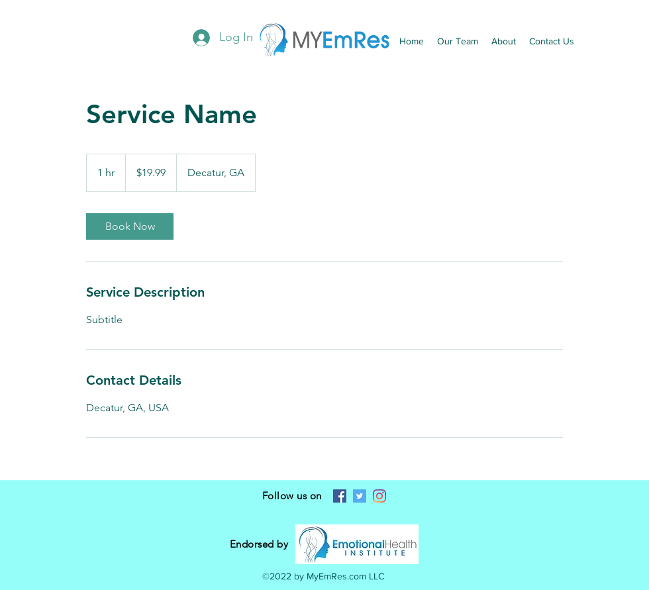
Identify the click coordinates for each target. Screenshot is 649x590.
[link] (130, 226)
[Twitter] (359, 496)
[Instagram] (379, 496)
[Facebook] (339, 496)
